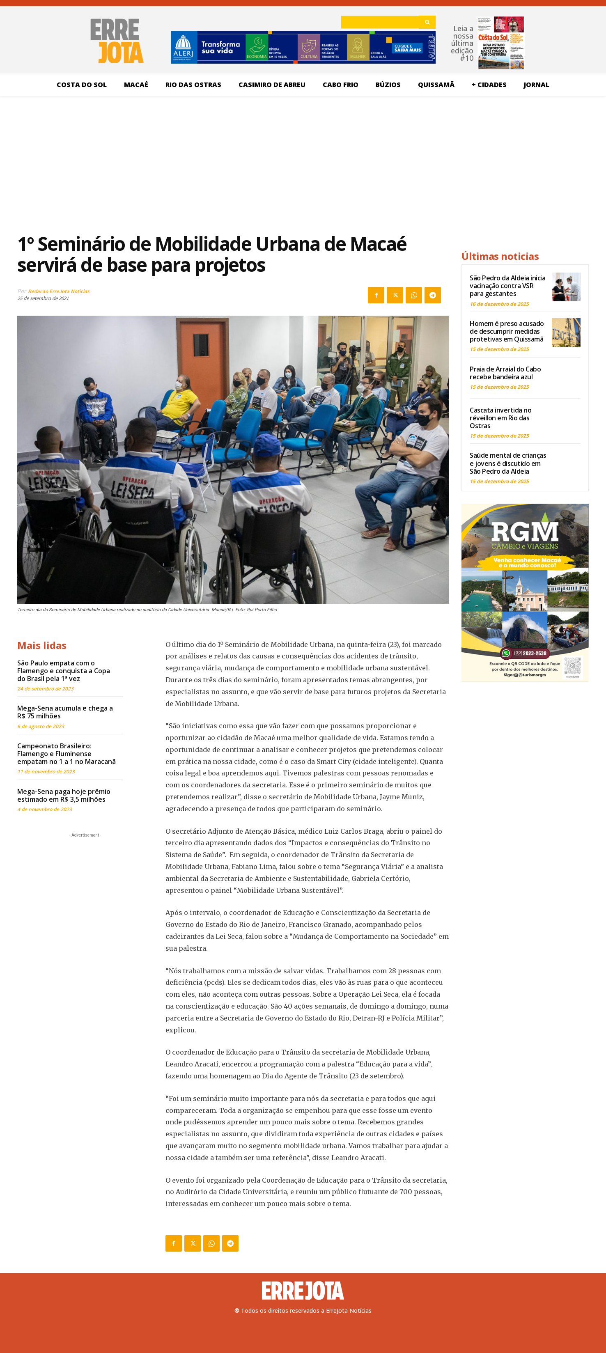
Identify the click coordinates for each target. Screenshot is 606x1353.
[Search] (427, 22)
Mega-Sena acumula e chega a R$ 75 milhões (65, 712)
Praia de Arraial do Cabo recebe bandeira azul (505, 373)
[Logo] (303, 1290)
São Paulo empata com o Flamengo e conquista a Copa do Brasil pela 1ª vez (63, 670)
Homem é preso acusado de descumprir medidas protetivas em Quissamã (507, 331)
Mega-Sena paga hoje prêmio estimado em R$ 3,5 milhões (63, 795)
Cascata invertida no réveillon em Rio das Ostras (500, 418)
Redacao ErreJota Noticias (59, 291)
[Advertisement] (233, 163)
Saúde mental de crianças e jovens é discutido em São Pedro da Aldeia (508, 463)
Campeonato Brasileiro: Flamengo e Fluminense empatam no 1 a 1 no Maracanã (66, 753)
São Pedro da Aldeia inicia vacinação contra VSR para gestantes (507, 285)
